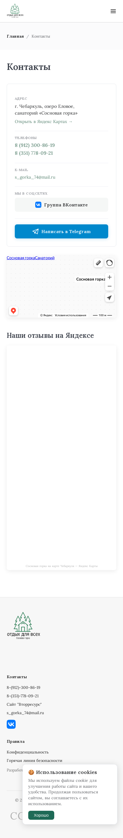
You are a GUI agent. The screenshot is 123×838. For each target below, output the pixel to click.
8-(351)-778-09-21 (23, 695)
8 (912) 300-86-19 (35, 145)
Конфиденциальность (28, 752)
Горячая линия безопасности (34, 760)
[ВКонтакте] (61, 725)
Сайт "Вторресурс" (24, 704)
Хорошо (41, 815)
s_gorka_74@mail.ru (35, 177)
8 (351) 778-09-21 (34, 153)
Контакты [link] (41, 36)
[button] (113, 11)
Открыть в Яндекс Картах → (44, 121)
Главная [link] (15, 36)
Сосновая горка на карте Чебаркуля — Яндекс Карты (62, 566)
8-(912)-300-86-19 (23, 687)
